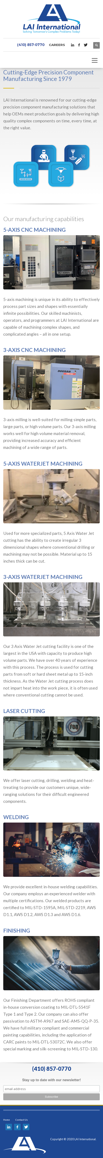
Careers (57, 45)
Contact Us (21, 1119)
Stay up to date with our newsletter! (51, 1080)
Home (6, 1119)
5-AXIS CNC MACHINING (34, 229)
